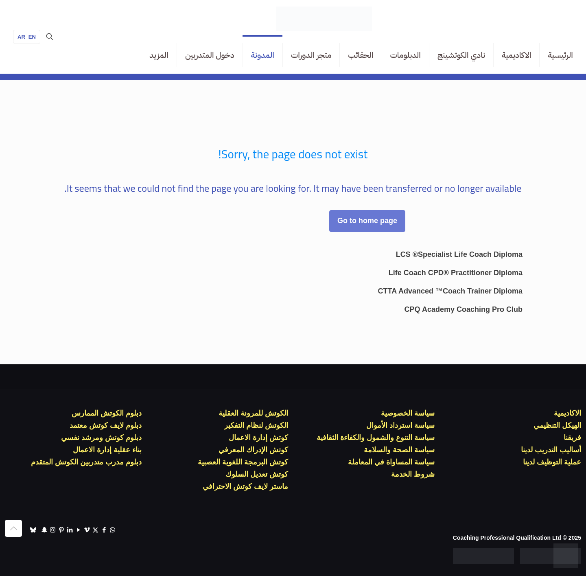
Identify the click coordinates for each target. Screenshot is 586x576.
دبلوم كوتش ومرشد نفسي (101, 438)
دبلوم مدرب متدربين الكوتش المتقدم (86, 462)
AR (21, 37)
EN (32, 37)
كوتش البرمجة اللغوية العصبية (243, 462)
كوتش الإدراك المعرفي (253, 450)
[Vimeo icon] (87, 529)
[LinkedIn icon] (70, 529)
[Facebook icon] (104, 529)
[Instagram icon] (53, 529)
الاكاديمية (567, 413)
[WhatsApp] (565, 555)
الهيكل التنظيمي (557, 425)
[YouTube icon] (78, 529)
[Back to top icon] (13, 528)
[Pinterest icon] (61, 529)
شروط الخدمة (413, 474)
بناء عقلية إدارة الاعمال (107, 450)
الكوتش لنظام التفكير (256, 425)
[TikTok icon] (33, 529)
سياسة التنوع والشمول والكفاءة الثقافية (376, 438)
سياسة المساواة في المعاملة (391, 462)
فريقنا (572, 438)
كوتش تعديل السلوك (256, 474)
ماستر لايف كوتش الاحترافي (245, 486)
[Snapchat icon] (44, 529)
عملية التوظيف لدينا (552, 462)
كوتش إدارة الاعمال (258, 438)
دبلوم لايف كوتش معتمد (106, 425)
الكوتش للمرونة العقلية (253, 413)
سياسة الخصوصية (408, 413)
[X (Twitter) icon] (95, 529)
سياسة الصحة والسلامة (399, 450)
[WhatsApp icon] (112, 529)
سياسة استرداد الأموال (400, 425)
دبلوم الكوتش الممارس (107, 413)
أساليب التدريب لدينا (551, 450)
